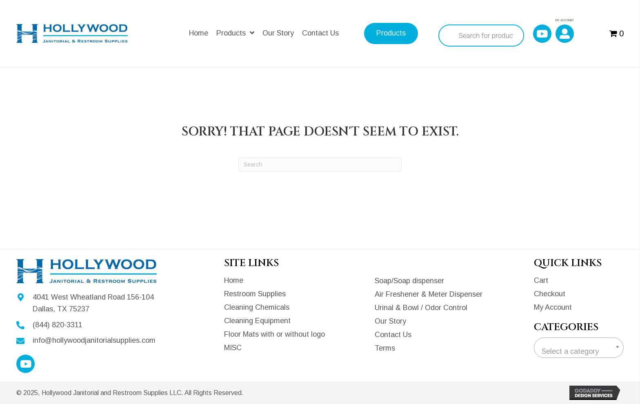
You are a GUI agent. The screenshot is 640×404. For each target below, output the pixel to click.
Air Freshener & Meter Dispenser (428, 294)
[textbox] (578, 351)
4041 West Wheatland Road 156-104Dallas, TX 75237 (93, 303)
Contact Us (393, 335)
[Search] (320, 164)
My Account (553, 307)
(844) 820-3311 (57, 325)
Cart (541, 280)
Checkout (549, 294)
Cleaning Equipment (257, 321)
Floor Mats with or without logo (274, 334)
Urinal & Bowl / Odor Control (421, 308)
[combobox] (579, 347)
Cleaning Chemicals (256, 307)
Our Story (390, 321)
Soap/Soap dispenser (409, 281)
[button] (542, 33)
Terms (385, 348)
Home (233, 280)
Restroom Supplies (255, 294)
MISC (233, 348)
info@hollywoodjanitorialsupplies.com (94, 340)
